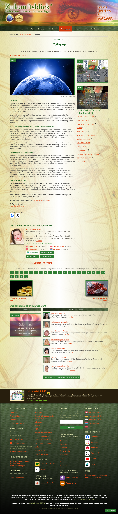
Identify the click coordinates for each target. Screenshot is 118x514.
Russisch (63, 448)
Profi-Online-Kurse (17, 416)
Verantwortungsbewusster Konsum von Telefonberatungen (20, 463)
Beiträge (53, 29)
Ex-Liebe (79, 128)
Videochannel (71, 483)
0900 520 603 (33, 249)
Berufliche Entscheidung (85, 116)
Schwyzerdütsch (66, 451)
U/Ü (103, 273)
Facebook (94, 437)
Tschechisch (65, 462)
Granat (99, 299)
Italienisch (64, 444)
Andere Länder (33, 252)
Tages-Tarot (81, 162)
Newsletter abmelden (43, 433)
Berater (30, 29)
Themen (41, 29)
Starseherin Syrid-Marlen (59, 340)
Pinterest (94, 448)
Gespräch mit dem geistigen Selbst (88, 135)
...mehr (39, 241)
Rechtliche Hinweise (17, 206)
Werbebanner (40, 450)
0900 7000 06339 (58, 246)
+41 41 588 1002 (18, 439)
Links (37, 447)
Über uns (38, 422)
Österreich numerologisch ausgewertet (45, 417)
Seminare (13, 420)
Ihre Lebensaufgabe (83, 143)
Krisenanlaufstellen (48, 483)
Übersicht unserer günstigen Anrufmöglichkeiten (96, 476)
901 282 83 (56, 249)
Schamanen (38, 200)
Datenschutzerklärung (43, 440)
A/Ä (11, 273)
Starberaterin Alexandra (59, 322)
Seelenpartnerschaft (84, 158)
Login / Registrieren (17, 477)
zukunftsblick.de (95, 416)
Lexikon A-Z (45, 469)
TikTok (93, 464)
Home (20, 29)
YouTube (94, 459)
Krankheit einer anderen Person (88, 154)
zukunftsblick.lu (95, 423)
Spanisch (63, 458)
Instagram (94, 442)
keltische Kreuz (82, 150)
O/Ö (79, 273)
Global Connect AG (37, 503)
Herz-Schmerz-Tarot (84, 139)
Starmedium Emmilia (58, 348)
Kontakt (38, 426)
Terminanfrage (47, 256)
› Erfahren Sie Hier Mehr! (37, 400)
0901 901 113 (33, 246)
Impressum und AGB (43, 436)
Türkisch (63, 465)
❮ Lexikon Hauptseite (42, 263)
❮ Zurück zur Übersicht (19, 56)
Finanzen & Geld (82, 131)
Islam (48, 200)
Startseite (38, 413)
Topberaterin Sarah (33, 229)
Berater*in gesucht (17, 423)
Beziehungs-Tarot (83, 120)
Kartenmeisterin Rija (58, 357)
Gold (18, 299)
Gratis (77, 29)
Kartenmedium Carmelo (59, 366)
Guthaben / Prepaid (47, 252)
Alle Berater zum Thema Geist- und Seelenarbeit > (62, 377)
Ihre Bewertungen (42, 454)
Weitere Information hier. (84, 499)
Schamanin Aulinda (57, 313)
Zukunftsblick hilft (48, 464)
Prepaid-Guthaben (92, 29)
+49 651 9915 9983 (19, 443)
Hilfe (37, 429)
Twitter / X (95, 453)
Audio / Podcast (72, 477)
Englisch (63, 441)
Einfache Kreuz (82, 146)
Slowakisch (64, 455)
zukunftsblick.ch (95, 413)
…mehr (70, 317)
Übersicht (14, 413)
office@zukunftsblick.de (19, 451)
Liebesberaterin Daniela (59, 331)
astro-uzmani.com (96, 427)
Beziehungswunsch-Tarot (85, 124)
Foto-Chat (33, 256)
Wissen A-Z (65, 29)
